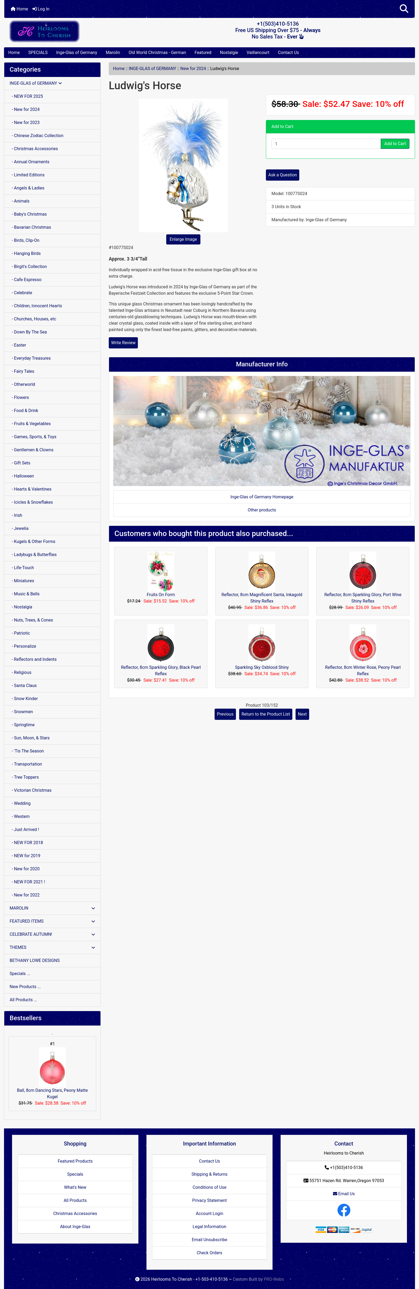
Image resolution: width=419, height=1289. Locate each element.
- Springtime (22, 724)
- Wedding (20, 803)
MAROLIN (52, 908)
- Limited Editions (27, 174)
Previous (225, 714)
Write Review (123, 342)
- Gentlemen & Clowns (31, 449)
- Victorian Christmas (31, 790)
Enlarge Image (183, 239)
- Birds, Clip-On (24, 240)
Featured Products (75, 1161)
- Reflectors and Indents (33, 659)
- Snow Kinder (24, 698)
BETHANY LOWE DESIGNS (35, 960)
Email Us (344, 1193)
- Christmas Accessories (34, 148)
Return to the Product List (266, 714)
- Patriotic (20, 633)
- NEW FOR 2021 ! (27, 881)
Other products (262, 510)
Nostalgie (229, 52)
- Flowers (19, 397)
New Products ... (25, 986)
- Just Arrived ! (24, 829)
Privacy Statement (209, 1200)
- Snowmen (21, 711)
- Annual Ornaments (29, 161)
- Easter (18, 345)
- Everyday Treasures (30, 358)
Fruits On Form (161, 594)
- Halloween (22, 476)
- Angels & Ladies (27, 188)
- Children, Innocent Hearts (36, 305)
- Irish (16, 515)
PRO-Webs (274, 1279)
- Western (20, 816)
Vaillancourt (258, 52)
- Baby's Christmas (28, 214)
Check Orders (209, 1252)
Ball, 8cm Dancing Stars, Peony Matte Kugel (52, 1073)
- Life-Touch (22, 567)
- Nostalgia (21, 606)
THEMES (52, 947)
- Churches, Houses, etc (33, 318)
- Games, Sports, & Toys (33, 436)
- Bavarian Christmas (30, 227)
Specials (75, 1174)
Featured (203, 52)
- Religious (21, 672)
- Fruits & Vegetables (30, 423)
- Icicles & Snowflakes (31, 502)
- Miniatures (22, 580)
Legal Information (209, 1226)
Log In (40, 8)
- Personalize (23, 646)
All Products (75, 1200)
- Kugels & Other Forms (32, 541)
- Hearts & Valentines (31, 489)
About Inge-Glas (75, 1226)
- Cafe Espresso (25, 279)
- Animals (19, 201)
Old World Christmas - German (157, 52)
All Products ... (23, 999)
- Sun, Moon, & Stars (30, 737)
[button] (404, 9)
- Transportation (26, 764)
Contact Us (288, 52)
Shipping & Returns (210, 1174)
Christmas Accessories (75, 1213)
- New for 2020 (25, 868)
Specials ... (20, 973)
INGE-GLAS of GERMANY (152, 68)
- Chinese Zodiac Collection (36, 135)
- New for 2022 (25, 895)
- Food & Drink (24, 410)
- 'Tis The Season (27, 751)
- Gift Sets (20, 462)
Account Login (209, 1213)
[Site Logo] (72, 31)
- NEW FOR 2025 (26, 96)
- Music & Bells (25, 593)
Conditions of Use (209, 1187)
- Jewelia (19, 528)
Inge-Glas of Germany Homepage (261, 496)
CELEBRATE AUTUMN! (52, 934)
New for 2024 (193, 68)
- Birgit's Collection (28, 266)
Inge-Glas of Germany (76, 52)
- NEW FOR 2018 (26, 842)
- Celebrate (21, 292)
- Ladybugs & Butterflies (33, 554)
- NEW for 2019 (25, 855)
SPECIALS (38, 52)
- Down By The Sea (28, 332)
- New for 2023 (25, 122)
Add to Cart (395, 143)
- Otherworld (22, 384)
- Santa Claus (23, 685)
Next (302, 714)
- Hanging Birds (25, 253)
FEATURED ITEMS (52, 921)
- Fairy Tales (22, 371)
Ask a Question (282, 174)
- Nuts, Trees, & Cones (31, 620)
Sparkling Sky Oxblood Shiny (262, 667)
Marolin (113, 52)
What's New (75, 1187)
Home (19, 8)
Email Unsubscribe (209, 1239)
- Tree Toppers (24, 777)
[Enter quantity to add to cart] (326, 144)
